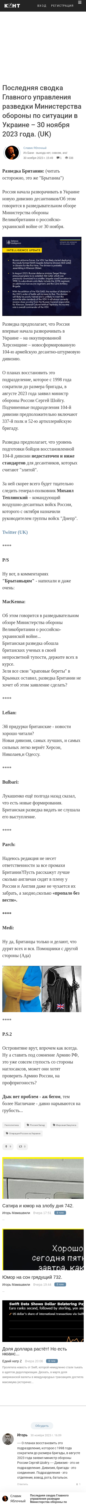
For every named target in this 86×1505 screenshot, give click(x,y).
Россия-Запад (36, 1125)
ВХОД (42, 5)
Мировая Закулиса (64, 1125)
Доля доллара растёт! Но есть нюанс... (34, 1351)
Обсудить (42, 1426)
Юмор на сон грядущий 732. (32, 1277)
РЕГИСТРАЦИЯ (62, 5)
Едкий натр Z (12, 1361)
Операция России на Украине (23, 1133)
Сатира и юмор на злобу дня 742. (38, 1205)
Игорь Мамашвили (16, 1213)
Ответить (22, 1484)
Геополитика (12, 1125)
